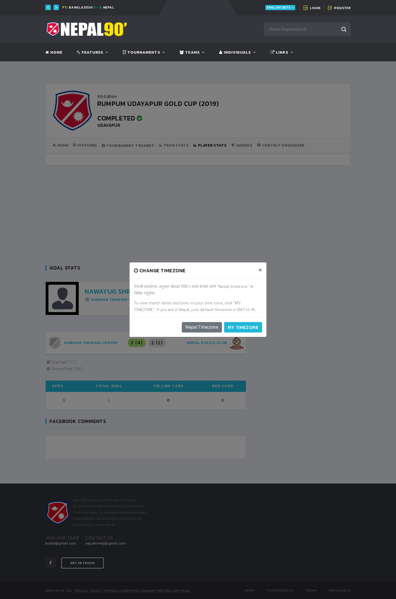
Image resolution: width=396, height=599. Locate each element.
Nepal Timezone (201, 327)
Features (90, 52)
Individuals (235, 52)
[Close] (260, 270)
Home (53, 52)
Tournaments (141, 52)
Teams (190, 52)
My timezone (243, 327)
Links (279, 52)
